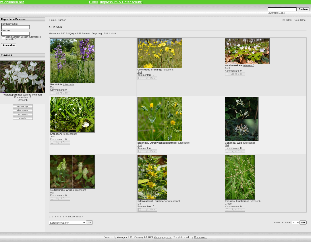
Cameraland (200, 237)
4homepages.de (163, 237)
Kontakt (22, 118)
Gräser (228, 203)
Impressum (23, 114)
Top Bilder (286, 20)
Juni (52, 136)
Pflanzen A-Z (22, 110)
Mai (52, 87)
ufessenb (69, 84)
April (139, 72)
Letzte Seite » (75, 216)
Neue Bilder (300, 20)
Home (52, 20)
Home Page (22, 106)
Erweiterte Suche (276, 13)
